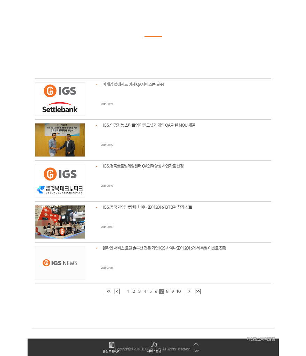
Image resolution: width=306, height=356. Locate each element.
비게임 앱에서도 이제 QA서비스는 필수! (133, 84)
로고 (43, 8)
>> (198, 291)
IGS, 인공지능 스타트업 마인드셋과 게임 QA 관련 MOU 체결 (149, 125)
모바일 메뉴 (268, 9)
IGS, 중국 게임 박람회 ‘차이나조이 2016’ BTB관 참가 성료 (147, 207)
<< (108, 291)
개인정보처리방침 (261, 339)
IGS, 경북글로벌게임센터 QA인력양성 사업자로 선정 (143, 166)
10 (178, 291)
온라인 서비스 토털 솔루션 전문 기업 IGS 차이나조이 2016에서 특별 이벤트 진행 (164, 248)
